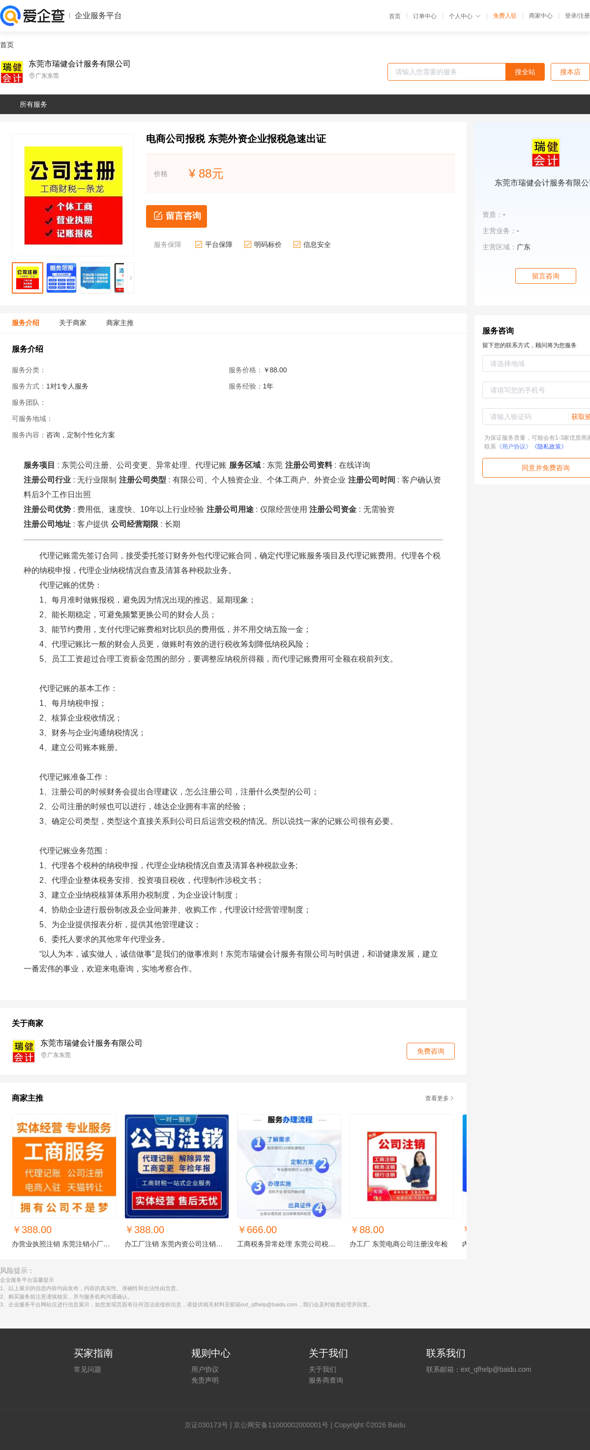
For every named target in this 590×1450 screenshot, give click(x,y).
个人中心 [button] (465, 16)
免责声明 (205, 1380)
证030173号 (209, 1425)
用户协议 (205, 1369)
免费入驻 (505, 16)
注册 (584, 15)
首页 (395, 16)
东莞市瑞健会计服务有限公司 (80, 64)
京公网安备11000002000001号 (281, 1425)
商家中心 (541, 16)
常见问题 (87, 1369)
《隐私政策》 (549, 446)
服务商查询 (326, 1380)
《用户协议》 (513, 446)
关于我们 (322, 1369)
